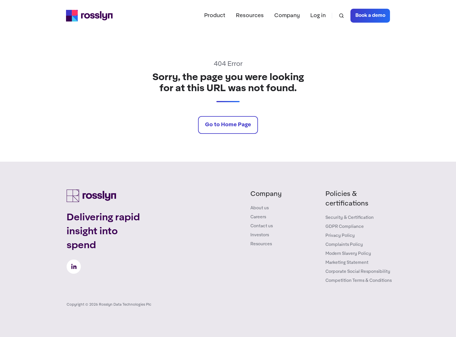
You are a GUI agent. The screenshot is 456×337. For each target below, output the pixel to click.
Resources (250, 15)
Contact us (261, 226)
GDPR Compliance (344, 226)
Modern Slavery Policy (348, 253)
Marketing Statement (346, 262)
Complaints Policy (344, 244)
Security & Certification (349, 217)
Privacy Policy (340, 235)
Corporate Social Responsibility (357, 271)
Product (214, 15)
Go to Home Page (228, 125)
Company (287, 15)
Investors (259, 235)
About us (259, 208)
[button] (341, 16)
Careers (258, 217)
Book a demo (370, 15)
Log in (318, 15)
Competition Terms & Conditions (358, 280)
